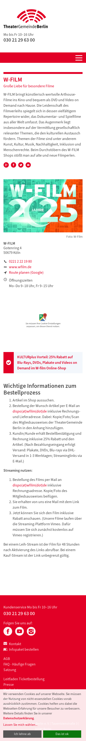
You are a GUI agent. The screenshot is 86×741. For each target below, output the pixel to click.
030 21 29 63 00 (19, 39)
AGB (6, 658)
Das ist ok (62, 734)
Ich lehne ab (22, 734)
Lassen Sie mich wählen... (20, 725)
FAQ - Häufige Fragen (19, 664)
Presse (8, 684)
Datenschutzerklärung (18, 718)
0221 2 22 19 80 (20, 261)
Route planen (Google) (26, 272)
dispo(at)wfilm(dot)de (30, 411)
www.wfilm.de (20, 266)
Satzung (9, 669)
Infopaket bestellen (21, 649)
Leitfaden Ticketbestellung (23, 679)
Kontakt (12, 643)
